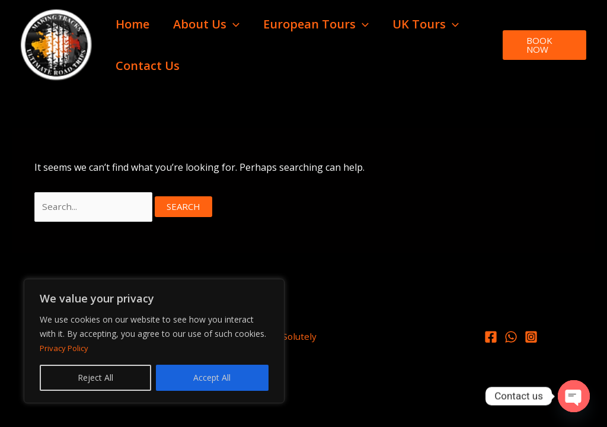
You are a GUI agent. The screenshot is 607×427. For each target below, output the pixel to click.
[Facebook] (490, 338)
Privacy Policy (66, 347)
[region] (154, 341)
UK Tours (425, 24)
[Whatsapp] (510, 338)
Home (132, 24)
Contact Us (148, 66)
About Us (206, 24)
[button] (232, 24)
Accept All (212, 377)
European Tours (316, 24)
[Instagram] (531, 338)
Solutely (299, 337)
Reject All (95, 377)
